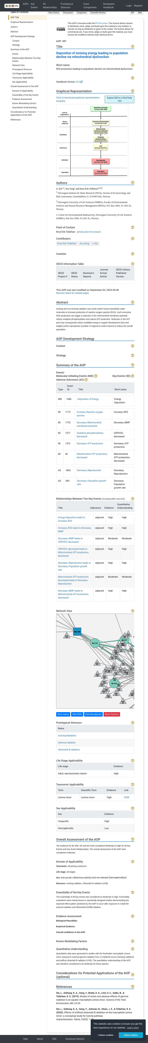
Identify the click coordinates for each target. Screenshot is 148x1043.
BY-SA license (101, 23)
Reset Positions (112, 714)
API (132, 12)
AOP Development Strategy (23, 36)
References (16, 120)
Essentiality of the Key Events (25, 95)
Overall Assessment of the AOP (24, 86)
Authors (14, 27)
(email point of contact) (89, 231)
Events (15, 54)
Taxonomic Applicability (23, 78)
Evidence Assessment (22, 99)
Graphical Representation (22, 22)
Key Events (34, 6)
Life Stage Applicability (22, 73)
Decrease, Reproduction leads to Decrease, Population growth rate (74, 566)
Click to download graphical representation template (78, 99)
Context (15, 41)
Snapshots (81, 12)
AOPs (26, 4)
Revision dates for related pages (72, 293)
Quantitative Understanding (24, 107)
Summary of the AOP (20, 49)
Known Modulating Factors (24, 103)
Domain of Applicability (22, 91)
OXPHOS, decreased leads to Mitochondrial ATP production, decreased (73, 552)
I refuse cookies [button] (105, 1035)
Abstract (14, 31)
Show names (63, 714)
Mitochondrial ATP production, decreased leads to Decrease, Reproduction (73, 580)
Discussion (68, 12)
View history (53, 12)
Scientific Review (98, 12)
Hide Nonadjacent (93, 714)
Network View (18, 65)
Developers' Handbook (109, 6)
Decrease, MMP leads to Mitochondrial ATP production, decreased (73, 594)
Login (129, 5)
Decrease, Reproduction (89, 470)
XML (140, 12)
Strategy (16, 45)
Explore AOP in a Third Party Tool (119, 99)
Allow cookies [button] (131, 1035)
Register (138, 5)
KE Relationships (50, 6)
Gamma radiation (67, 742)
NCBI (126, 797)
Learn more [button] (133, 1027)
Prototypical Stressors (67, 6)
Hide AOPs (77, 714)
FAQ (54, 1039)
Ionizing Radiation (67, 735)
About (40, 1039)
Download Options (74, 1039)
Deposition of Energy (88, 399)
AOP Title (15, 17)
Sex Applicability (19, 82)
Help (25, 1039)
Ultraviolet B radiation (69, 749)
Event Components (89, 6)
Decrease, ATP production (90, 443)
